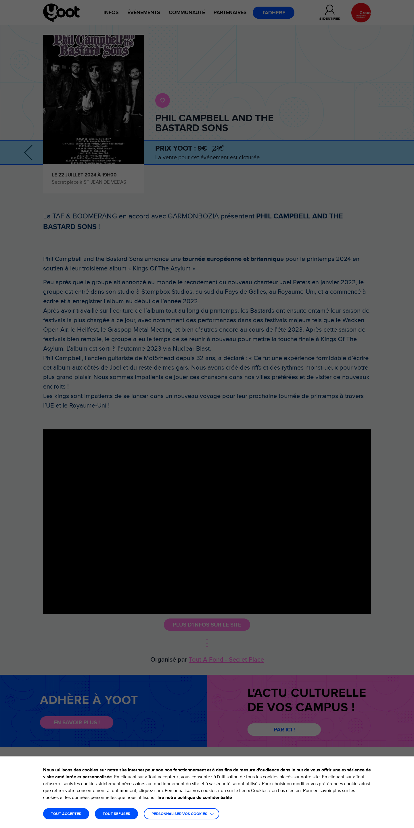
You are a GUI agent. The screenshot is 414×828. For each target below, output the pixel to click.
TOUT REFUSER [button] (116, 814)
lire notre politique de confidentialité (195, 797)
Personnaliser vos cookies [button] (179, 814)
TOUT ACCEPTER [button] (66, 814)
